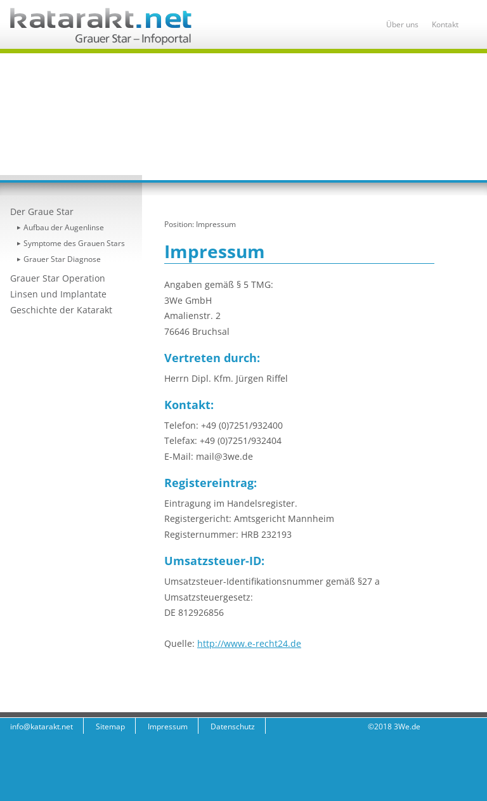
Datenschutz (233, 726)
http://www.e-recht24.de (249, 643)
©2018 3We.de (394, 726)
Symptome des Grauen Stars (74, 243)
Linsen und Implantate (58, 294)
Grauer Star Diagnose (62, 259)
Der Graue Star (42, 211)
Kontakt (445, 24)
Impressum (216, 224)
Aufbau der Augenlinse (63, 227)
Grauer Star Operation (57, 278)
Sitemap (110, 726)
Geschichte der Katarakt (61, 310)
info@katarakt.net (41, 726)
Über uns (402, 24)
